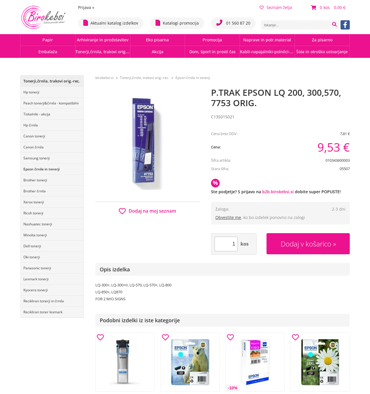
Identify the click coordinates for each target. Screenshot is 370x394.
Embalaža (47, 51)
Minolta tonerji (35, 235)
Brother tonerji (35, 180)
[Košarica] (329, 7)
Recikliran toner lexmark (42, 312)
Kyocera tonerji (35, 290)
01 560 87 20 (233, 23)
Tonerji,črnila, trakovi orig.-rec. (102, 51)
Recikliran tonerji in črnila (43, 301)
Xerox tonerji (33, 202)
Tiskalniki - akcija (36, 114)
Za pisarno (322, 40)
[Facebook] (345, 25)
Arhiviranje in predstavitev (102, 40)
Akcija (157, 51)
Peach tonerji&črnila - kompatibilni (51, 103)
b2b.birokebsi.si (278, 191)
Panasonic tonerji (37, 268)
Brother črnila (34, 191)
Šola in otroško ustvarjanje (322, 51)
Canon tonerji (34, 136)
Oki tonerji (31, 257)
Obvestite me (228, 217)
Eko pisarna (157, 40)
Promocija (212, 40)
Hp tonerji (31, 92)
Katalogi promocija (177, 23)
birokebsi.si (104, 77)
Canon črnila (33, 147)
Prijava (86, 7)
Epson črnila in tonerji (41, 169)
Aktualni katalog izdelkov (110, 23)
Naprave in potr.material (267, 40)
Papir (47, 40)
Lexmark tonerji (36, 279)
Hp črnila (30, 125)
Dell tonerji (32, 246)
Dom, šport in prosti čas (212, 51)
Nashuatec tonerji (37, 224)
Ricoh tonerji (33, 213)
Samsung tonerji (36, 158)
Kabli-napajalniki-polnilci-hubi (267, 51)
